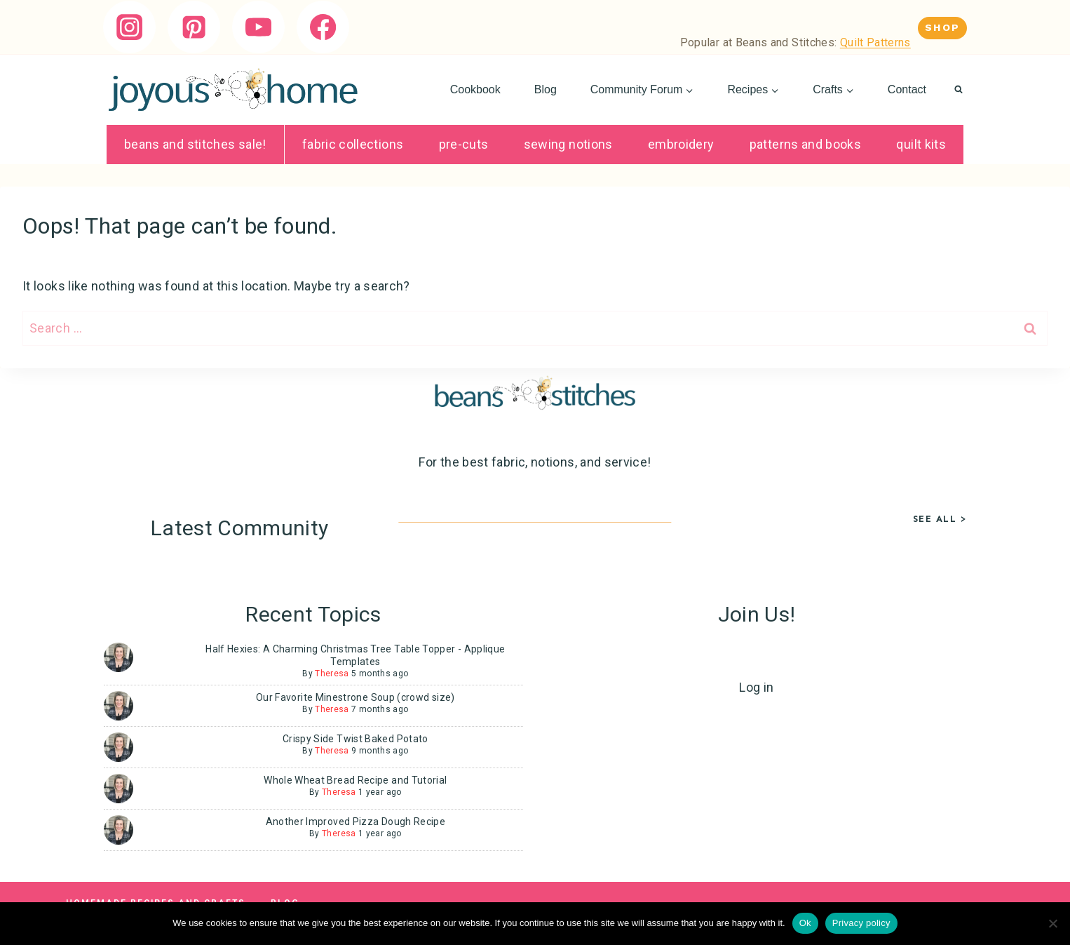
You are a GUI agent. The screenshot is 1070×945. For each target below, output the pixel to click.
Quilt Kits (921, 144)
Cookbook (475, 89)
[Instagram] (129, 27)
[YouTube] (258, 27)
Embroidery (681, 144)
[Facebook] (323, 27)
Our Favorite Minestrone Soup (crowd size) (355, 697)
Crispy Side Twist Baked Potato (355, 738)
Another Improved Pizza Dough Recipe (356, 821)
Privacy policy (861, 923)
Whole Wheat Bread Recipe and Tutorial (355, 780)
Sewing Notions (568, 144)
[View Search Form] (958, 89)
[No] (1052, 923)
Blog (545, 89)
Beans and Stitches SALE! (195, 144)
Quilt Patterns (875, 42)
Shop (942, 27)
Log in (756, 687)
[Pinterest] (194, 27)
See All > (940, 519)
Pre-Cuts (464, 144)
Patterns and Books (805, 144)
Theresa (332, 673)
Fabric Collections (352, 144)
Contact (907, 89)
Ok (805, 923)
